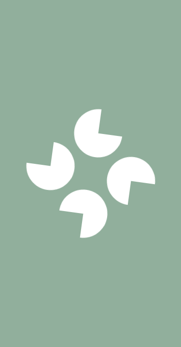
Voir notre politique (90, 238)
